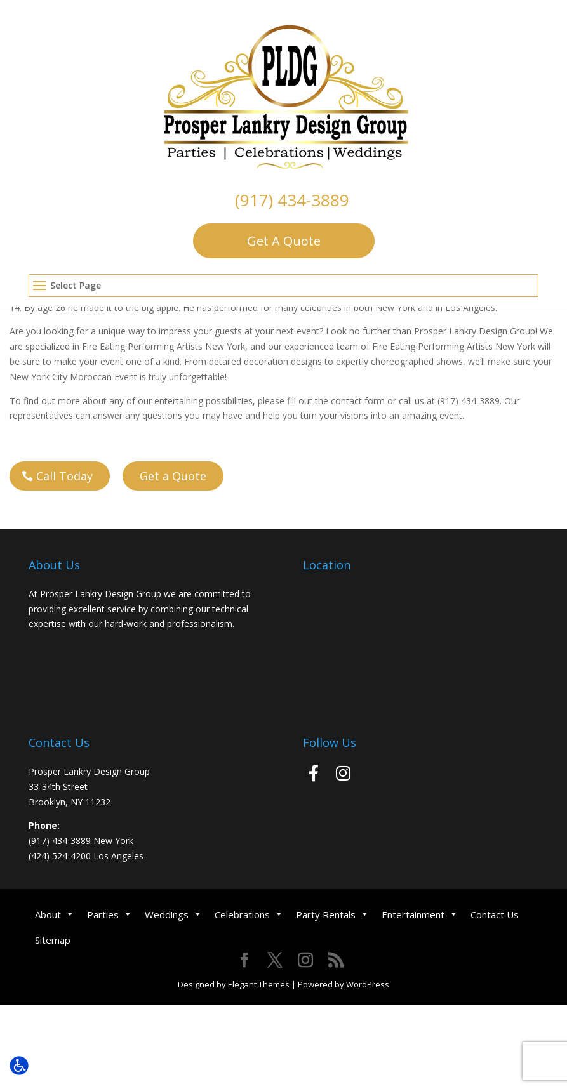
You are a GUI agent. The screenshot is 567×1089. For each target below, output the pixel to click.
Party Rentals (332, 914)
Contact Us (494, 914)
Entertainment (420, 914)
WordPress (367, 984)
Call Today (64, 476)
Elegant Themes (259, 984)
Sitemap (52, 940)
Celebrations (249, 914)
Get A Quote (284, 240)
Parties (109, 914)
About (54, 914)
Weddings (173, 914)
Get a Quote (173, 476)
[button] (283, 286)
